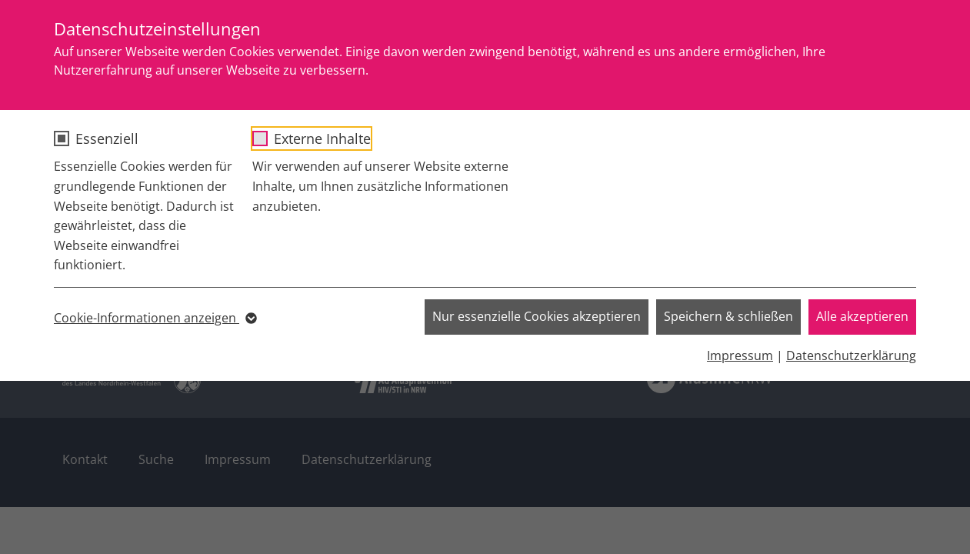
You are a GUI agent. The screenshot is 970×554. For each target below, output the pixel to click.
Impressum (740, 355)
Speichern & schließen (728, 316)
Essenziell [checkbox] (106, 138)
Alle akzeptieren (862, 316)
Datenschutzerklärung (851, 355)
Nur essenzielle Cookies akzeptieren (536, 316)
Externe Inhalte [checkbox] (322, 138)
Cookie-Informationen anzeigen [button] (154, 319)
